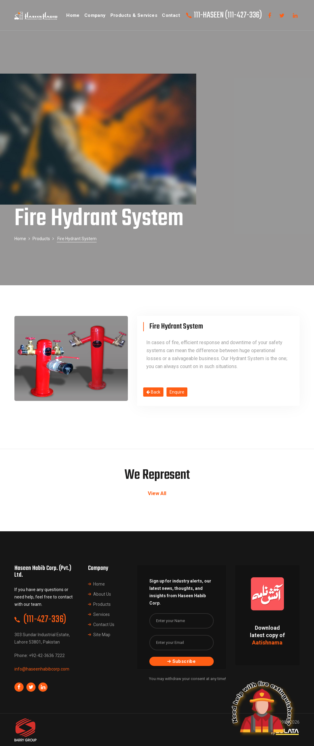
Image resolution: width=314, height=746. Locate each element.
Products (41, 238)
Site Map (101, 634)
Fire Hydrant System (176, 326)
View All (157, 493)
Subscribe (181, 661)
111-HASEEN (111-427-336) (228, 15)
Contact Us (103, 624)
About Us (102, 594)
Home (20, 238)
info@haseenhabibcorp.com (41, 669)
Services (101, 614)
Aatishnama (267, 642)
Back (153, 392)
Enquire (177, 392)
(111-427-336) (44, 619)
